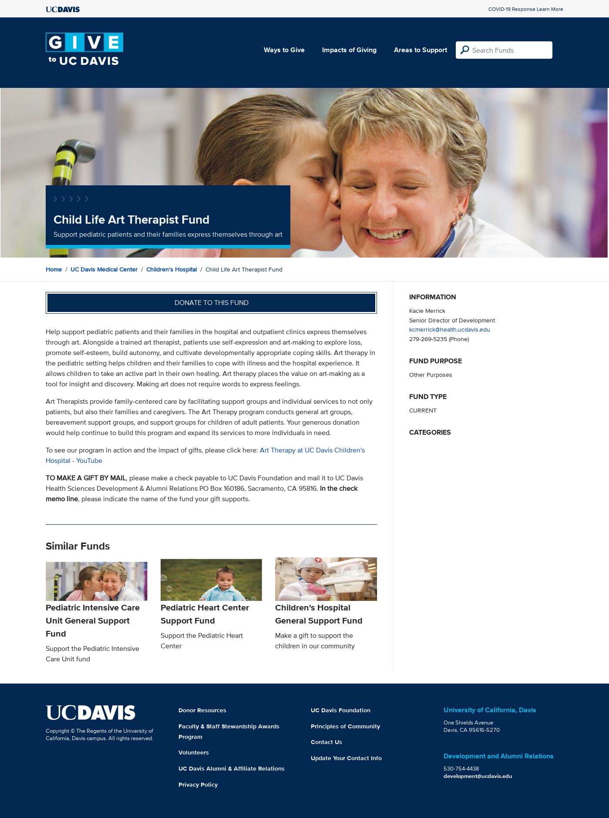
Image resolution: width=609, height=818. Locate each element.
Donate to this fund (212, 303)
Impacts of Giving (349, 50)
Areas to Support (420, 50)
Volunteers (193, 752)
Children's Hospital (171, 269)
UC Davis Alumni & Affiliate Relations (231, 768)
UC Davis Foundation (340, 710)
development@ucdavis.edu (478, 776)
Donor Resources (202, 710)
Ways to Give (284, 50)
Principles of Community (345, 726)
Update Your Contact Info (346, 758)
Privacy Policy (198, 784)
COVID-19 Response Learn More (525, 9)
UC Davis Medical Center (104, 269)
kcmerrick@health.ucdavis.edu (449, 329)
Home (54, 269)
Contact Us (326, 742)
